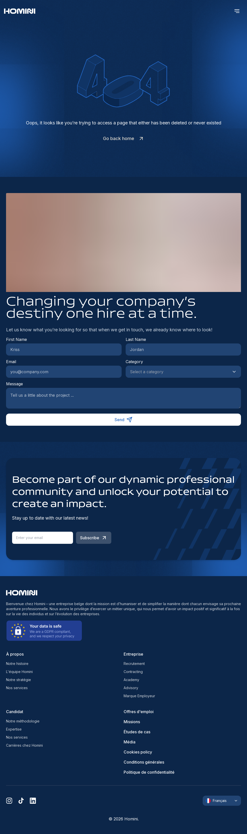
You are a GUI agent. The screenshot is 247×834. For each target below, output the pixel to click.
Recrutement (134, 663)
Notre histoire (17, 663)
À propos (15, 654)
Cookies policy (138, 752)
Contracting (133, 671)
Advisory (131, 688)
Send (123, 420)
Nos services (17, 688)
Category (134, 361)
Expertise (14, 729)
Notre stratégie (18, 680)
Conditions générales (144, 762)
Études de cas (137, 731)
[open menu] (237, 11)
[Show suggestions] (236, 372)
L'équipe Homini (19, 671)
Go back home (123, 139)
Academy (131, 680)
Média (129, 741)
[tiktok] (21, 801)
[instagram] (9, 801)
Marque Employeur (139, 696)
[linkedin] (33, 801)
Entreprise (133, 654)
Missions (132, 721)
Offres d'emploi (139, 711)
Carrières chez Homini (24, 745)
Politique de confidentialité (149, 772)
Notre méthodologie (23, 721)
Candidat (14, 711)
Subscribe (93, 538)
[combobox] (178, 372)
